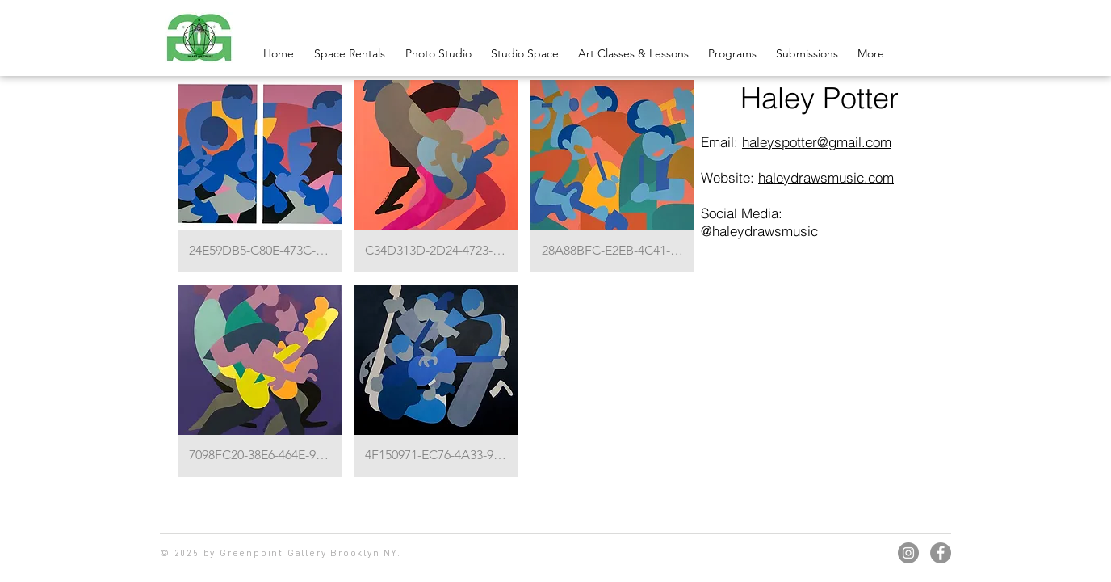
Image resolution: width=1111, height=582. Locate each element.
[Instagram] (908, 552)
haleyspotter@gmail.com (816, 141)
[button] (260, 176)
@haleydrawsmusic (759, 230)
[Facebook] (940, 552)
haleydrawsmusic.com (826, 177)
